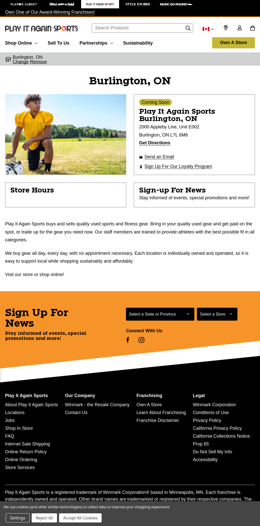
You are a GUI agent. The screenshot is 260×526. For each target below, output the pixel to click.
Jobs (10, 420)
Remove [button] (38, 62)
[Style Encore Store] (138, 4)
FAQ (9, 436)
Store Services (20, 467)
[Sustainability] (138, 42)
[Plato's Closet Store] (24, 4)
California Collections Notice (221, 436)
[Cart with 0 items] (252, 28)
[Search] (188, 29)
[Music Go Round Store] (176, 4)
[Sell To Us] (59, 42)
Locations (15, 412)
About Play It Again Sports (31, 404)
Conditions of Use (211, 412)
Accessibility (205, 459)
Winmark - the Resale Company (97, 404)
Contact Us (76, 412)
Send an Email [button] (159, 156)
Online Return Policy (26, 451)
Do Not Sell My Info (212, 451)
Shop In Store (19, 428)
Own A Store (233, 42)
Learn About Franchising (161, 412)
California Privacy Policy (217, 428)
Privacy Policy (207, 420)
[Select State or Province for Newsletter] (160, 314)
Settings (17, 518)
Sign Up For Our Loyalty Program (178, 166)
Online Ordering (21, 459)
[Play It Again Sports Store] (100, 4)
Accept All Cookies (80, 518)
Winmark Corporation (214, 404)
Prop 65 (201, 443)
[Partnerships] (96, 42)
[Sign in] (239, 28)
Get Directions (154, 142)
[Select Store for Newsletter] (217, 314)
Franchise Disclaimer (158, 420)
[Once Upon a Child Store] (62, 4)
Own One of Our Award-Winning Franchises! (50, 12)
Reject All (44, 518)
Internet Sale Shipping (27, 443)
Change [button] (21, 62)
